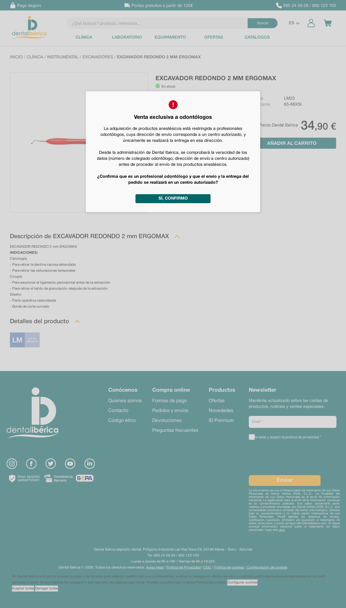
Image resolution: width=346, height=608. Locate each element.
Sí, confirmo (173, 198)
